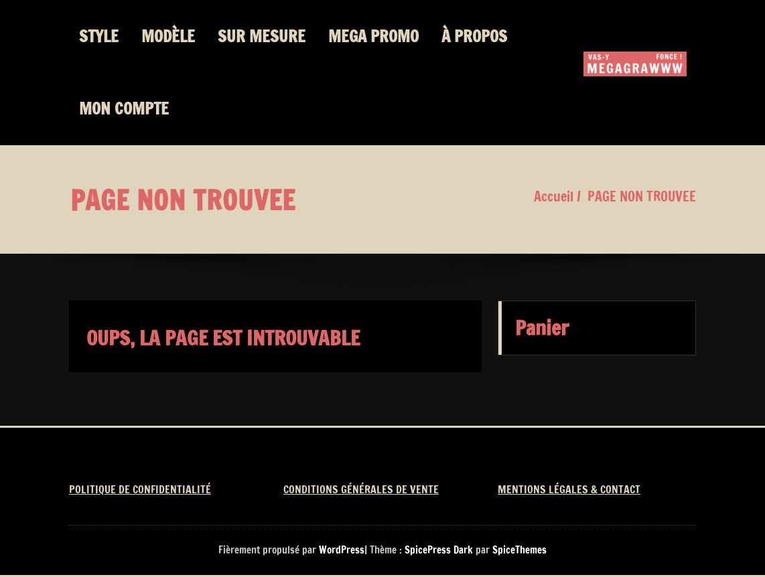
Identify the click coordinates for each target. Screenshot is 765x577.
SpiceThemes (518, 550)
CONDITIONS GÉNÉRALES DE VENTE (361, 489)
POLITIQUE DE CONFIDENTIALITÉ (140, 489)
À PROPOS (474, 36)
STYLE (99, 36)
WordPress (341, 550)
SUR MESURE (261, 36)
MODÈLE (168, 36)
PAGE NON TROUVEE (641, 196)
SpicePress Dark (439, 550)
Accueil (553, 196)
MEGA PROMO (373, 36)
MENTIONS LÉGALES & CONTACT (569, 489)
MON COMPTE (124, 108)
